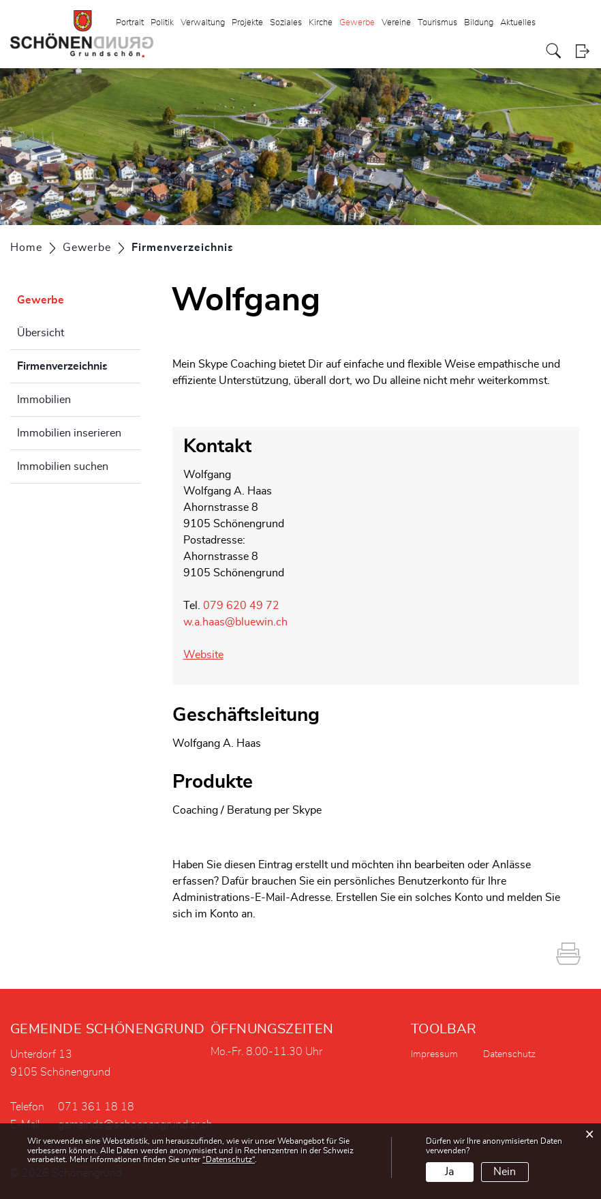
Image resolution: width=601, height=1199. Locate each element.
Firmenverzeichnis (78, 364)
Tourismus (437, 22)
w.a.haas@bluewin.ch (235, 622)
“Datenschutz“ (228, 1159)
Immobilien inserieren (69, 433)
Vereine (396, 22)
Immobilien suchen (62, 466)
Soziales (286, 22)
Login (582, 50)
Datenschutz (509, 1054)
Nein (504, 1171)
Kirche (321, 22)
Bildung (478, 22)
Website (203, 654)
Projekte (247, 22)
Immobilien (44, 399)
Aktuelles (518, 22)
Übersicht (40, 332)
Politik (162, 22)
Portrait (130, 22)
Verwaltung (203, 22)
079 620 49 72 (241, 605)
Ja (449, 1171)
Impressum (434, 1054)
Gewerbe (357, 22)
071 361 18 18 (96, 1106)
